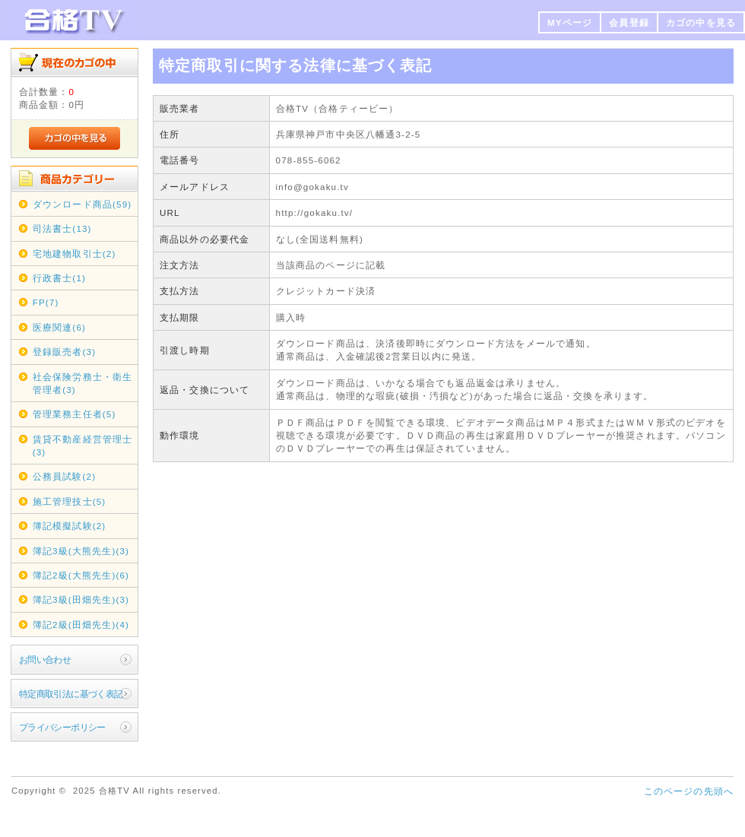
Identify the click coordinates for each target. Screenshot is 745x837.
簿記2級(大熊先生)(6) (81, 575)
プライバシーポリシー (62, 727)
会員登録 (629, 22)
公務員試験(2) (64, 476)
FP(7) (46, 302)
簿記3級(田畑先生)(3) (81, 599)
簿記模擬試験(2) (69, 526)
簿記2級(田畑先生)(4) (81, 624)
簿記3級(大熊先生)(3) (81, 551)
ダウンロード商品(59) (82, 204)
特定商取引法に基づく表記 (71, 694)
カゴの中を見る (701, 22)
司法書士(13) (62, 228)
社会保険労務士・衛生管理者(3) (83, 383)
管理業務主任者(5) (74, 414)
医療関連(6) (59, 327)
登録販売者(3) (64, 352)
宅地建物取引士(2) (74, 253)
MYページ (569, 22)
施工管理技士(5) (69, 501)
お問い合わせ (45, 659)
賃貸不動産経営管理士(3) (83, 445)
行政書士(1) (59, 278)
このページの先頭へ (689, 791)
